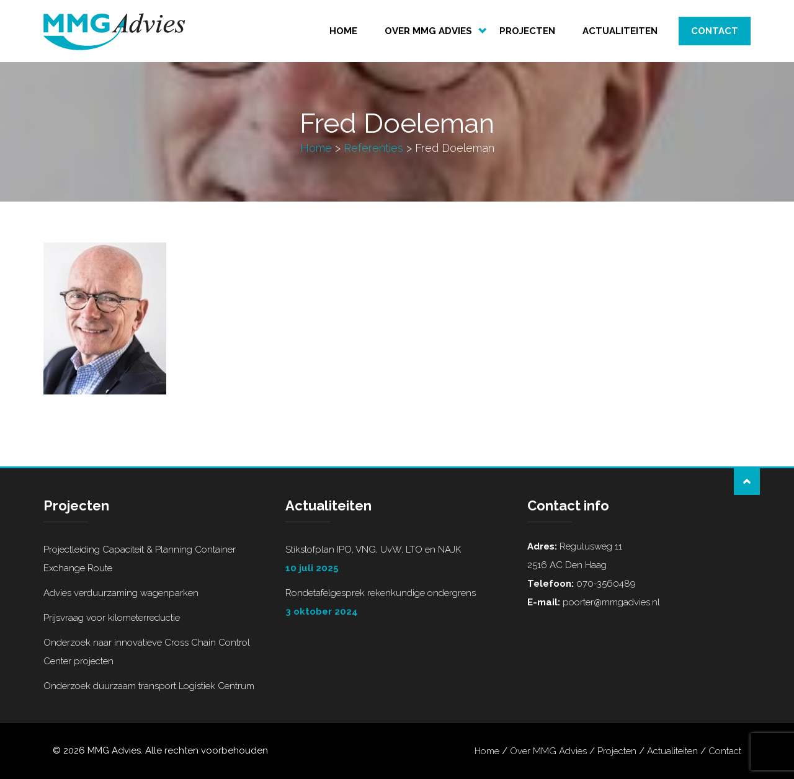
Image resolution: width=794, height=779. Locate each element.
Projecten (527, 31)
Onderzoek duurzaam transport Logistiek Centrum (148, 686)
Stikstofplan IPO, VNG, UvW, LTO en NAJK (397, 560)
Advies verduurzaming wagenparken (120, 593)
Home (343, 31)
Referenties (373, 147)
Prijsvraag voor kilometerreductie (111, 617)
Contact (714, 31)
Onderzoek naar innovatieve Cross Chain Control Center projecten (146, 652)
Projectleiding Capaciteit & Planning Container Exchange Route (139, 559)
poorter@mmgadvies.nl (610, 602)
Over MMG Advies (428, 31)
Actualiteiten (620, 31)
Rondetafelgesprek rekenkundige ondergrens (397, 604)
